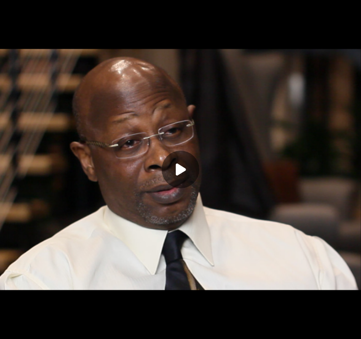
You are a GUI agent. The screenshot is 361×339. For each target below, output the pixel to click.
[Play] (180, 169)
